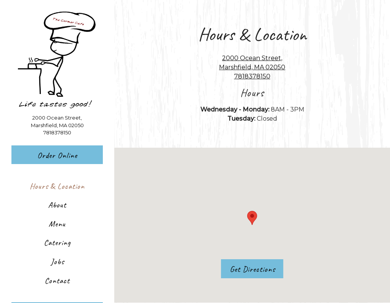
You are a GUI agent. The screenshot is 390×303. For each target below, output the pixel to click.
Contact (57, 280)
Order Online (57, 155)
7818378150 (57, 132)
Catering (57, 242)
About (57, 204)
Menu (57, 223)
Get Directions (256, 268)
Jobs (57, 261)
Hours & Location (57, 186)
